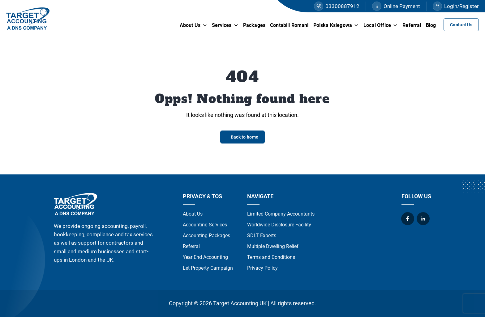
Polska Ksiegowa (336, 25)
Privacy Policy (262, 268)
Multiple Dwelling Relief (272, 246)
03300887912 (336, 6)
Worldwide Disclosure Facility (279, 225)
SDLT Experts (261, 235)
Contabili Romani (289, 25)
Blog (431, 25)
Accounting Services (205, 225)
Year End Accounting (205, 257)
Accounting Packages (206, 235)
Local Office (380, 25)
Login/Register (456, 6)
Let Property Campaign (208, 268)
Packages (254, 25)
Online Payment (396, 6)
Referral (411, 25)
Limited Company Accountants (281, 214)
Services (225, 25)
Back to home (244, 137)
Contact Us (461, 24)
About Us (193, 25)
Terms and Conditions (271, 257)
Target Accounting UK (240, 303)
